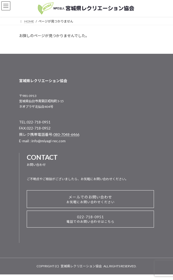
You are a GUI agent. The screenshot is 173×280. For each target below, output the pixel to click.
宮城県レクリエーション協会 (81, 266)
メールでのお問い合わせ (90, 199)
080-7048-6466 (66, 134)
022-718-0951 (90, 219)
